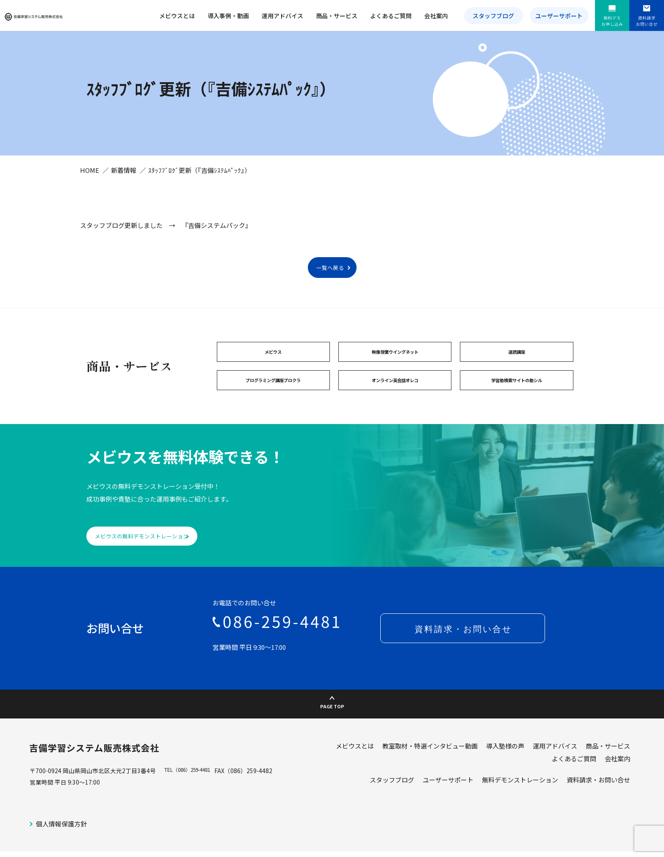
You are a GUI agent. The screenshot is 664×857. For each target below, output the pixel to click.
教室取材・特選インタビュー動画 (430, 760)
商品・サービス (336, 15)
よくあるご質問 (391, 15)
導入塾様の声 (505, 760)
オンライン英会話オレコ (395, 394)
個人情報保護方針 (61, 838)
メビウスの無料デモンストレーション (157, 551)
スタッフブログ (493, 15)
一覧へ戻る (330, 277)
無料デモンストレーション (520, 794)
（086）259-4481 (199, 785)
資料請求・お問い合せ (598, 794)
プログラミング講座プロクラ (273, 394)
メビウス (273, 363)
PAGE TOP (332, 715)
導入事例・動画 (228, 15)
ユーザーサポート (559, 15)
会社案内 (436, 15)
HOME (89, 179)
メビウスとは (177, 15)
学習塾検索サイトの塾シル (516, 394)
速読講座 (516, 363)
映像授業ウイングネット (395, 363)
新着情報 (123, 179)
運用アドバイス (282, 15)
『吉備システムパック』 (217, 234)
